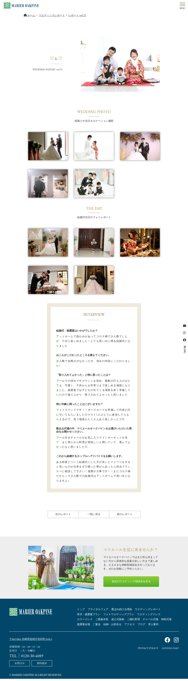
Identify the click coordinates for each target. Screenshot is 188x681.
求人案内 (153, 627)
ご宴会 (97, 627)
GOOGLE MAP (170, 651)
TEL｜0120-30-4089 (26, 658)
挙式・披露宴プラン (88, 617)
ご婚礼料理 (133, 622)
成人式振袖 (117, 622)
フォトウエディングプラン (118, 617)
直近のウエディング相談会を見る (131, 584)
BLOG (184, 349)
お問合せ (19, 665)
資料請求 (42, 665)
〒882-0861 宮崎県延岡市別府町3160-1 (30, 642)
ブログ (141, 627)
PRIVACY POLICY (148, 651)
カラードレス (85, 622)
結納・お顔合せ (112, 627)
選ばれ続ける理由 (121, 612)
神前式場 (166, 622)
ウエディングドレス (149, 617)
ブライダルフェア (98, 612)
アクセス (129, 627)
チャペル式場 (150, 622)
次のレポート (63, 517)
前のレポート (125, 517)
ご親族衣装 (101, 622)
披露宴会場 (83, 627)
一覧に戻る (93, 517)
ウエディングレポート (148, 612)
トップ (81, 612)
